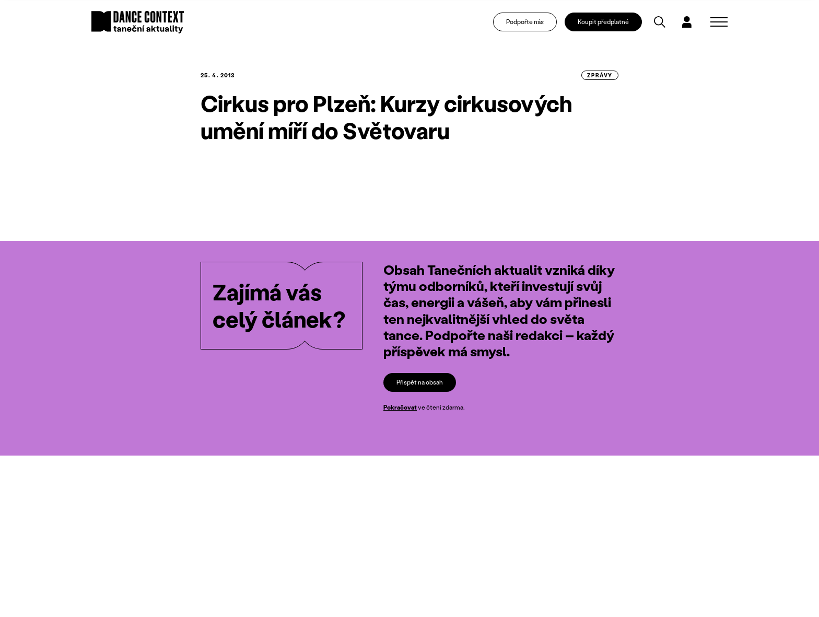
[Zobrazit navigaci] (719, 24)
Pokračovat (400, 408)
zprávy (600, 75)
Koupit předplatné (609, 24)
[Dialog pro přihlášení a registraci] (692, 24)
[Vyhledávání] (666, 24)
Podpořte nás (530, 24)
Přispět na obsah (419, 382)
